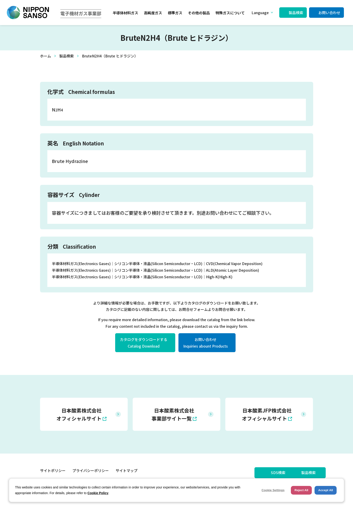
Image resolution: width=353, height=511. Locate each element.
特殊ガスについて (230, 12)
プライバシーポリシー (90, 471)
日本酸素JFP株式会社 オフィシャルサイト (267, 414)
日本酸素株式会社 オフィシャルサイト (79, 414)
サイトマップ (126, 471)
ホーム (45, 56)
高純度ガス (153, 12)
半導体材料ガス (125, 12)
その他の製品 (199, 12)
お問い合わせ (329, 12)
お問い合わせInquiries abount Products (205, 343)
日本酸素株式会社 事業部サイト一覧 (173, 414)
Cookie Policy (97, 493)
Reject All (301, 490)
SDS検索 (253, 473)
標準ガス (175, 12)
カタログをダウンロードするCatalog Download (143, 343)
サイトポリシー (53, 471)
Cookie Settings (273, 490)
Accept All (325, 490)
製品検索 (296, 12)
